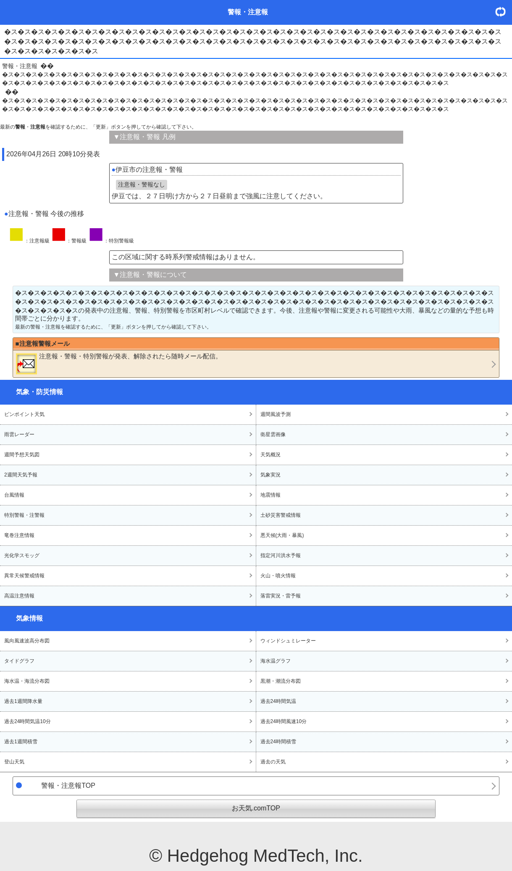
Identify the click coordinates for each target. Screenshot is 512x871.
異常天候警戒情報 (24, 576)
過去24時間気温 (278, 701)
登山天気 (14, 762)
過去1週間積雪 (20, 742)
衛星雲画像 (273, 434)
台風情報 (14, 495)
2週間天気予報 (20, 475)
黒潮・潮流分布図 (280, 681)
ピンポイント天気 (24, 414)
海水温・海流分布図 (27, 681)
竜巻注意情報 (19, 535)
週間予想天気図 (21, 455)
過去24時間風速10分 (283, 721)
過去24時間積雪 (278, 742)
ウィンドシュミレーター (288, 641)
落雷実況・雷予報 (280, 596)
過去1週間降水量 (23, 701)
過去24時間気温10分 (27, 721)
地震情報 (270, 495)
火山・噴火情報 (278, 576)
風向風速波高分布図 (27, 641)
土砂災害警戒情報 (280, 515)
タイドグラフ (19, 661)
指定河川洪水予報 (280, 555)
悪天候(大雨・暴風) (282, 535)
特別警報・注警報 (24, 515)
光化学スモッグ (21, 555)
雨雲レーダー (19, 434)
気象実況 (270, 475)
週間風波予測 (275, 414)
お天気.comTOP (256, 808)
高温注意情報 (19, 596)
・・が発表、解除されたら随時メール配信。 (119, 363)
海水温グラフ (275, 661)
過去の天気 (273, 762)
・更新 (503, 11)
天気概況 (270, 455)
